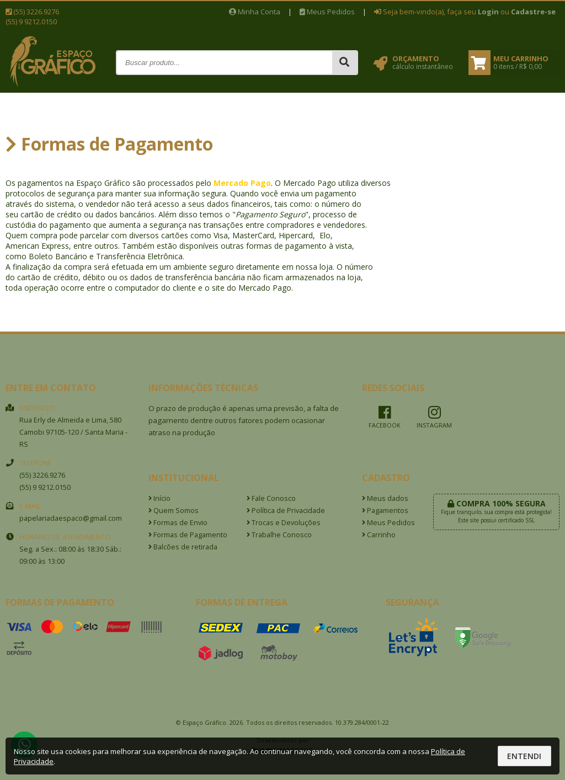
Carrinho (379, 534)
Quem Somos (173, 510)
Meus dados (385, 498)
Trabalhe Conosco (279, 534)
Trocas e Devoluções (284, 522)
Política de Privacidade (286, 510)
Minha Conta (254, 12)
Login (488, 12)
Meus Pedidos (327, 12)
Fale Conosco (271, 498)
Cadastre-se (533, 12)
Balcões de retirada (182, 547)
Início (159, 498)
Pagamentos (385, 510)
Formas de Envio (177, 522)
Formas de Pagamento (187, 534)
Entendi (524, 756)
